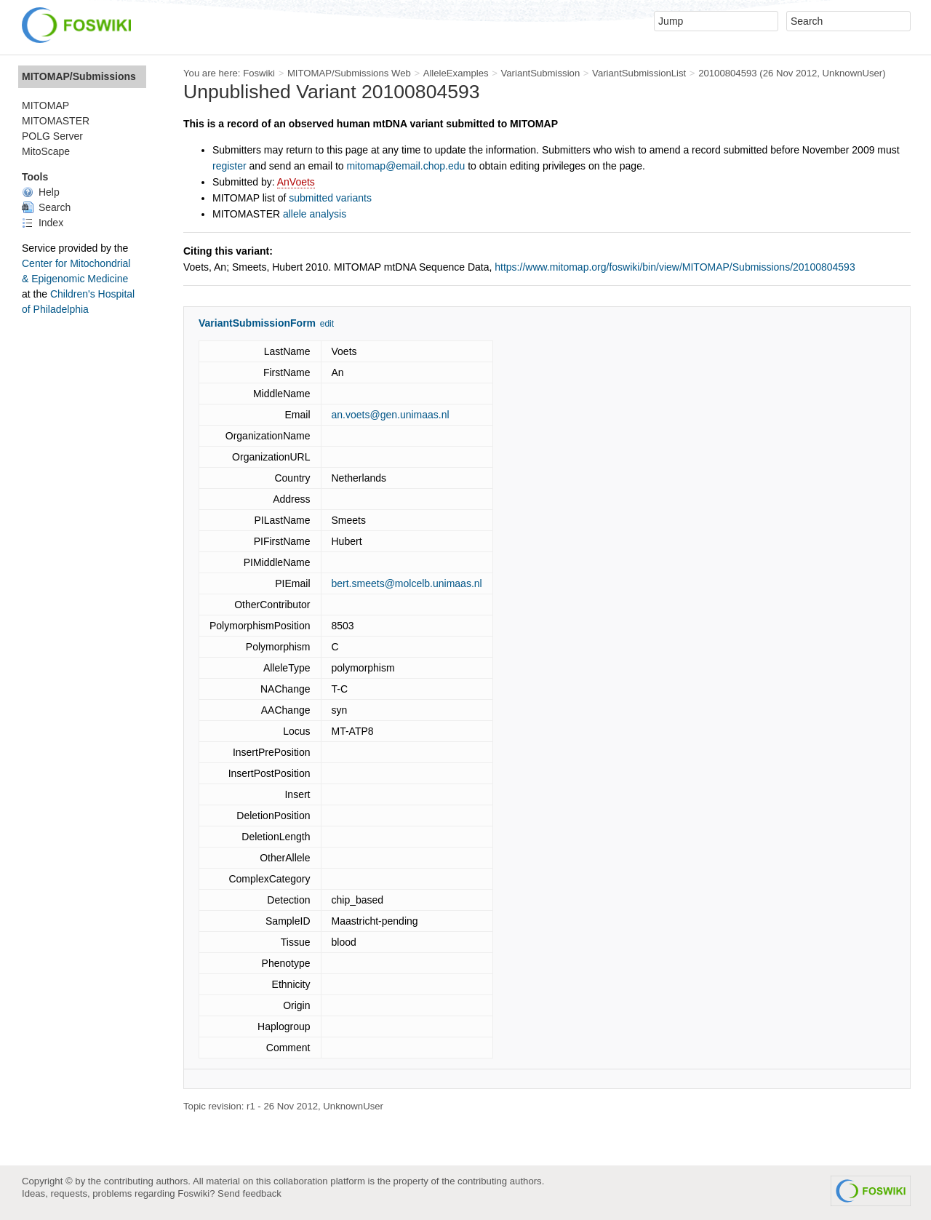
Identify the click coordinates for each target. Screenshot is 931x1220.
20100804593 (727, 73)
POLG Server (52, 136)
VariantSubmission (540, 73)
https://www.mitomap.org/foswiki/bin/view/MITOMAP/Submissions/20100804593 (675, 267)
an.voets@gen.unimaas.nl (390, 414)
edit (327, 324)
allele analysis (314, 214)
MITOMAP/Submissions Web (349, 73)
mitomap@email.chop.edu (405, 166)
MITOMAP (45, 105)
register (229, 166)
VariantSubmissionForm (257, 323)
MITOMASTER (55, 121)
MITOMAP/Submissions (79, 76)
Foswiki (259, 73)
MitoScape (46, 151)
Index (42, 222)
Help (41, 192)
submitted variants (330, 198)
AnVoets (296, 182)
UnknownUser (853, 73)
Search (46, 207)
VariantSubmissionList (639, 73)
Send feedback (249, 1193)
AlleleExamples (456, 73)
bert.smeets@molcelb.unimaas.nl (407, 583)
